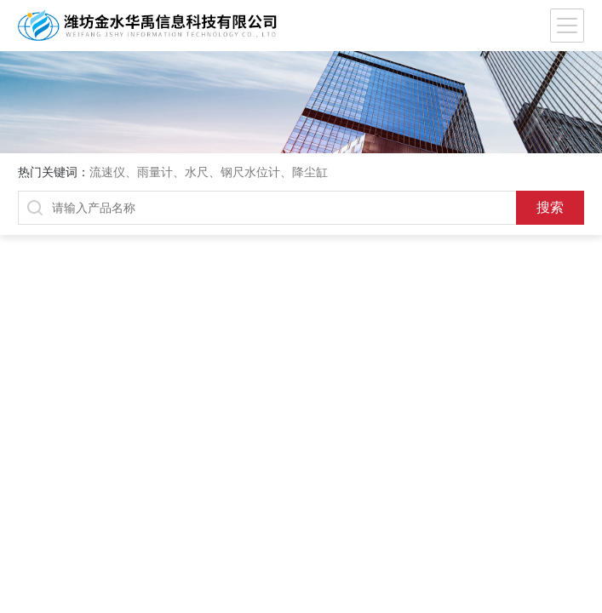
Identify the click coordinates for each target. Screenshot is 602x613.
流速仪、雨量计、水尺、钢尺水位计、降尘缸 (208, 172)
